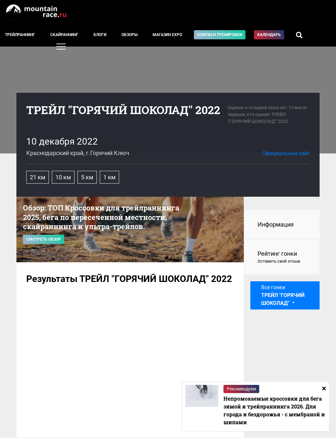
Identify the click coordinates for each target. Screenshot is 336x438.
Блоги (100, 34)
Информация (276, 224)
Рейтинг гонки (282, 257)
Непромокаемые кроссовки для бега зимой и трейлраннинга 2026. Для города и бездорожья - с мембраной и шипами (274, 410)
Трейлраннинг (20, 34)
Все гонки (282, 295)
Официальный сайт (286, 153)
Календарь (269, 34)
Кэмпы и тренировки (219, 34)
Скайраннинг (64, 34)
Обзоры (129, 34)
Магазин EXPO (167, 34)
